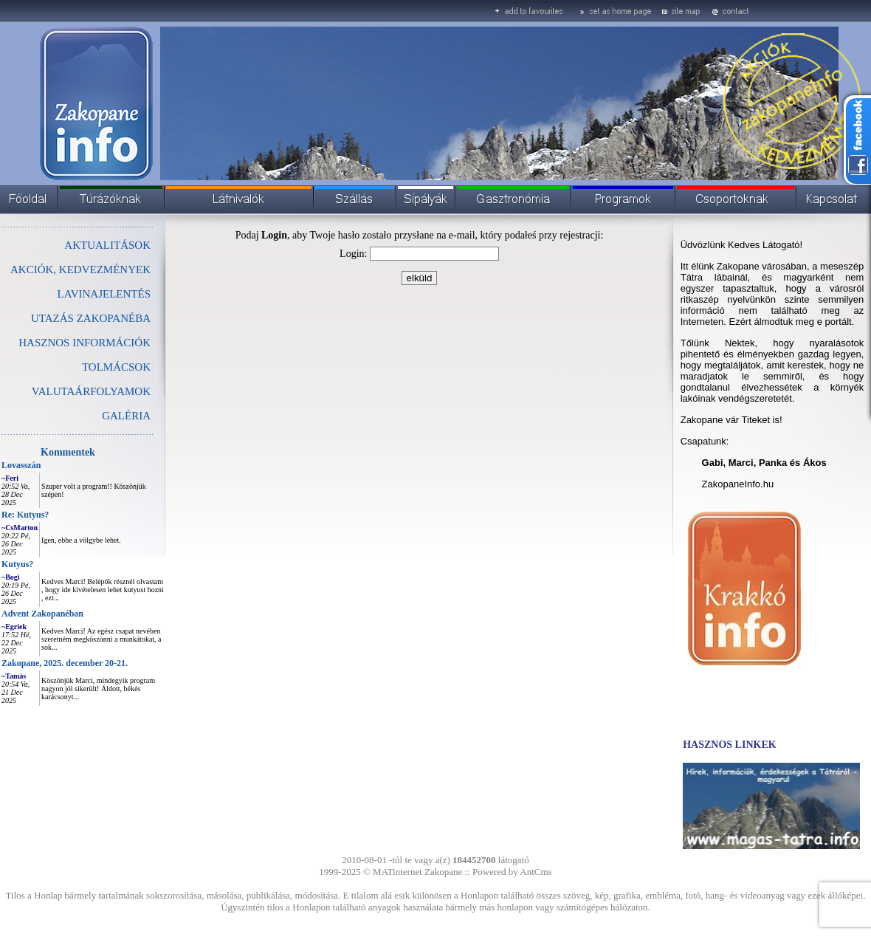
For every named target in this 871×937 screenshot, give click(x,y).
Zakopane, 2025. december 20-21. (64, 663)
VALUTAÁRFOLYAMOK (91, 391)
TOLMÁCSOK (116, 367)
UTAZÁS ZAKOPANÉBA (91, 318)
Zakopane (443, 871)
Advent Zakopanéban (42, 613)
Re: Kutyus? (25, 514)
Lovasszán (21, 465)
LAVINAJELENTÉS (104, 294)
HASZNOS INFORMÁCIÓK (84, 343)
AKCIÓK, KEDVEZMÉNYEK (80, 269)
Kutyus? (17, 564)
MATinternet (397, 871)
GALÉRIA (126, 416)
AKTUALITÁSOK (107, 245)
